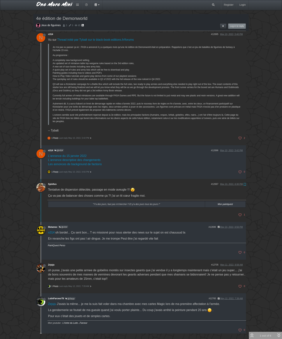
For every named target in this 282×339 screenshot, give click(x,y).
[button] (97, 4)
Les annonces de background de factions (75, 164)
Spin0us (52, 184)
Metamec (52, 227)
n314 (50, 34)
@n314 (58, 151)
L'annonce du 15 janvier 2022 (67, 155)
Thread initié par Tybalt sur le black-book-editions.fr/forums (95, 39)
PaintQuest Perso (56, 245)
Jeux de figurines (51, 25)
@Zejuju (70, 299)
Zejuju (51, 265)
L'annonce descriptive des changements (74, 159)
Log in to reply (237, 26)
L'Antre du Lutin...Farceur (74, 323)
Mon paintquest (225, 204)
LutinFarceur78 (56, 298)
